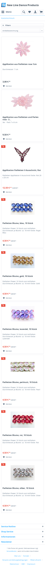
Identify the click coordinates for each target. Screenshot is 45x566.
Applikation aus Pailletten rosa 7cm (20, 64)
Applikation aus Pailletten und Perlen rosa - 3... (21, 118)
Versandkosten (12, 551)
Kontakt (26, 556)
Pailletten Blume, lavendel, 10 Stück (20, 329)
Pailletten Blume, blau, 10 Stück (18, 223)
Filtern (7, 25)
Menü (6, 11)
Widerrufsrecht (35, 560)
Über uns (17, 556)
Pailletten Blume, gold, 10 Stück (18, 276)
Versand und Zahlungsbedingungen (15, 560)
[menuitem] (6, 12)
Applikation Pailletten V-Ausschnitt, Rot (22, 170)
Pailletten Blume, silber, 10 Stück (18, 488)
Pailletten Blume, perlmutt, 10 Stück (20, 382)
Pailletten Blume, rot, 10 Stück (17, 435)
